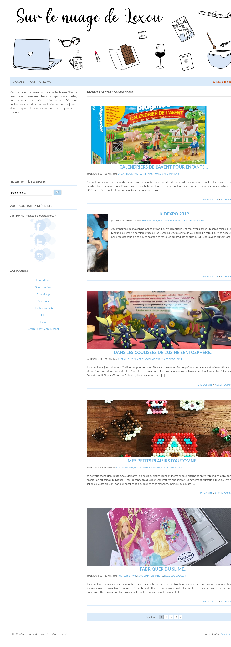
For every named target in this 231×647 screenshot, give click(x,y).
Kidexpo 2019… (176, 213)
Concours (43, 301)
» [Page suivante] (180, 616)
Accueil (18, 81)
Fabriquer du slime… (163, 569)
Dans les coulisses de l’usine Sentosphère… (163, 352)
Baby (43, 322)
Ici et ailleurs (125, 359)
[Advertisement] (43, 147)
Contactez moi (41, 81)
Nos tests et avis (143, 173)
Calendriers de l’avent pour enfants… (164, 167)
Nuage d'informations (166, 173)
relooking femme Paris (51, 398)
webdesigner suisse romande (27, 402)
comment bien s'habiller (24, 398)
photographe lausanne (57, 402)
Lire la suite (210, 199)
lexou (93, 173)
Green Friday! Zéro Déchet (43, 328)
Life (43, 315)
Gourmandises (124, 467)
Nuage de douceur (171, 359)
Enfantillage (125, 173)
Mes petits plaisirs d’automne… (164, 460)
